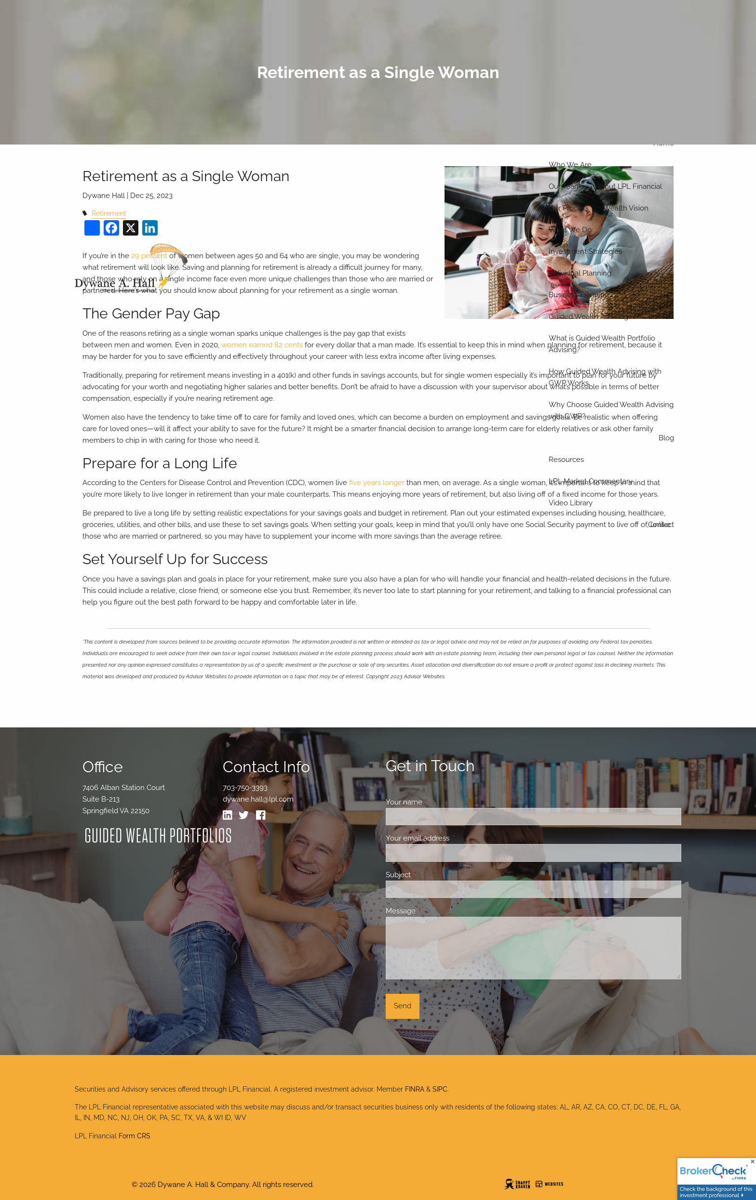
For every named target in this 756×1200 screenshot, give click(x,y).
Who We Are (570, 164)
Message (436, 911)
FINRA (414, 1089)
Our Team (565, 186)
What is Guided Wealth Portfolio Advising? (602, 344)
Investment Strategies (585, 251)
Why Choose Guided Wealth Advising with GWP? (611, 410)
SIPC (439, 1089)
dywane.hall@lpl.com (258, 799)
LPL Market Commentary (591, 481)
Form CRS (134, 1136)
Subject (433, 874)
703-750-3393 (245, 787)
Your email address (452, 838)
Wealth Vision (625, 208)
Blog (666, 438)
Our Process (569, 208)
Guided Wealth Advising (588, 316)
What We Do (570, 229)
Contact (661, 524)
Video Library (571, 503)
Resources (566, 459)
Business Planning (579, 294)
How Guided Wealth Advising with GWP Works (605, 377)
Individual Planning (580, 273)
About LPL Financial (628, 186)
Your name (439, 802)
